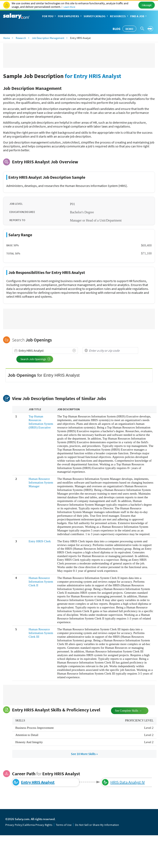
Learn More (69, 6)
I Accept (146, 5)
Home (6, 38)
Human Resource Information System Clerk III (41, 633)
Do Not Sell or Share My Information (97, 825)
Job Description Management (48, 38)
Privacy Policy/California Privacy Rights (28, 825)
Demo (129, 29)
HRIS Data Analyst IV (127, 782)
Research (21, 38)
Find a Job (138, 16)
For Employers (70, 16)
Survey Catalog (96, 16)
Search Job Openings (35, 359)
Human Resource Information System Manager (41, 482)
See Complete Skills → (125, 710)
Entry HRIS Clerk (40, 541)
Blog (116, 29)
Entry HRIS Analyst (38, 782)
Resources (119, 16)
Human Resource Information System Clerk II (41, 581)
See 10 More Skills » (84, 754)
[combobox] (45, 350)
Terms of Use (64, 825)
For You (49, 16)
